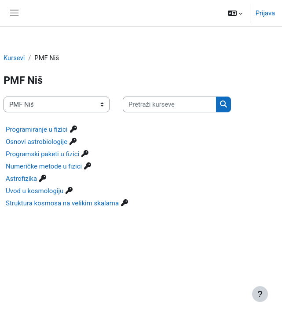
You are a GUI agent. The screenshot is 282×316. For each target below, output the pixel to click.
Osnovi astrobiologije (36, 142)
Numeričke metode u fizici (44, 166)
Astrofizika (21, 179)
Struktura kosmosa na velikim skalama (62, 203)
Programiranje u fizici (37, 129)
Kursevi (14, 58)
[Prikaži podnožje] (260, 294)
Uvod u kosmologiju (34, 191)
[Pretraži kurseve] (169, 104)
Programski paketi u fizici (42, 154)
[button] (235, 13)
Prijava (265, 13)
